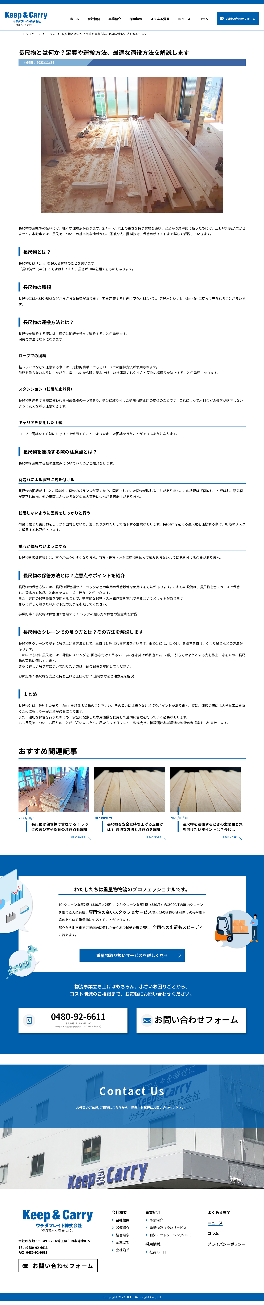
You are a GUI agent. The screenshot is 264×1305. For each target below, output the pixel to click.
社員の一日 (158, 1257)
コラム (203, 19)
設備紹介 (122, 1232)
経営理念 (122, 1240)
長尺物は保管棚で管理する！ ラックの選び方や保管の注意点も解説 (86, 613)
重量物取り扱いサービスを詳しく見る (132, 961)
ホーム (74, 19)
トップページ (31, 34)
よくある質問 (160, 19)
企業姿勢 (122, 1247)
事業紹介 (115, 19)
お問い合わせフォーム (241, 19)
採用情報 (136, 19)
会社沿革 (122, 1255)
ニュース (184, 19)
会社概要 (94, 19)
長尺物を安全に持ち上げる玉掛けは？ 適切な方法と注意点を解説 (84, 676)
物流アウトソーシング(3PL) (171, 1240)
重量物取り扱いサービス (168, 1232)
